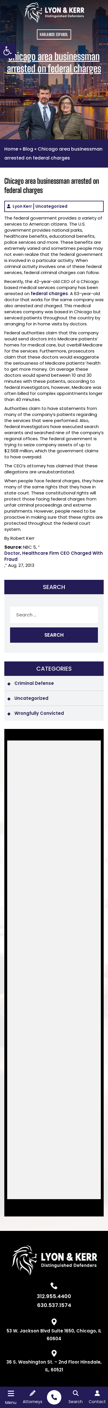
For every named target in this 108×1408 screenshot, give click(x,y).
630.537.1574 (54, 1305)
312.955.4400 (54, 1296)
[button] (7, 50)
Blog (28, 149)
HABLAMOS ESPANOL (54, 34)
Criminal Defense (34, 683)
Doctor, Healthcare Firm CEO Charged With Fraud (53, 556)
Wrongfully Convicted (39, 713)
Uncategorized (51, 206)
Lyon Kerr (22, 206)
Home (11, 149)
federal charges (49, 293)
